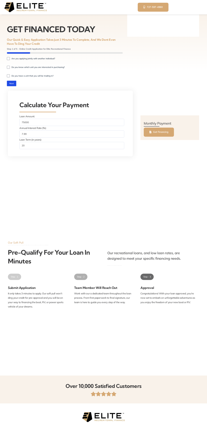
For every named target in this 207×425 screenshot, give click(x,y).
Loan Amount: (27, 116)
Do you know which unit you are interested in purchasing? (38, 67)
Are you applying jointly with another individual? (33, 58)
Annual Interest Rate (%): (32, 128)
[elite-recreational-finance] (25, 3)
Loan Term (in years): (30, 139)
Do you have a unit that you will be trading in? (32, 76)
